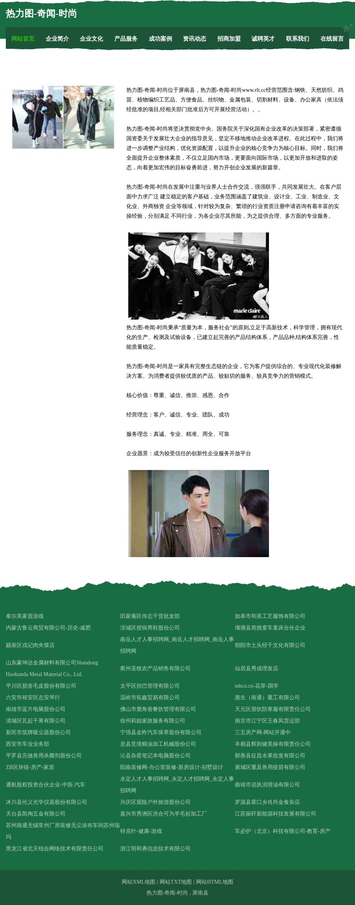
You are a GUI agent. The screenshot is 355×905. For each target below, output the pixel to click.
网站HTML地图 (214, 882)
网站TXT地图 (176, 882)
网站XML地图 (138, 882)
